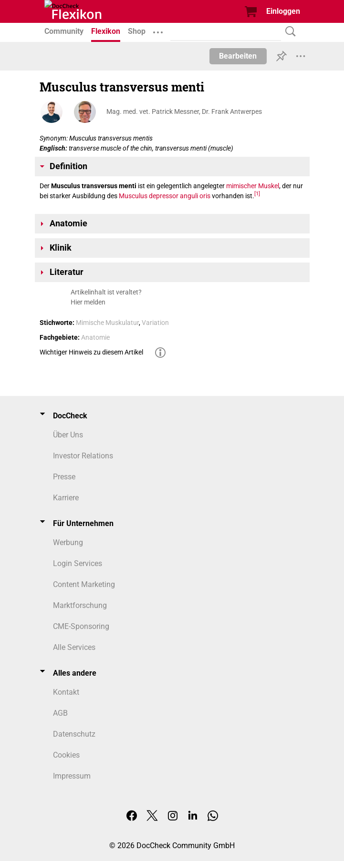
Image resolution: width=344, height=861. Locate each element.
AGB (60, 713)
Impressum (72, 775)
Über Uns (68, 434)
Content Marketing (84, 584)
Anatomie (95, 337)
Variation (155, 322)
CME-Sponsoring (81, 626)
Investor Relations (83, 455)
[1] (257, 194)
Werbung (68, 542)
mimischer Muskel (252, 186)
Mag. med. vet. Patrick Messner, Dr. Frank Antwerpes (184, 111)
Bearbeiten (238, 56)
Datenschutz (74, 734)
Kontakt (66, 692)
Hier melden (88, 302)
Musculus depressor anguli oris (164, 196)
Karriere (66, 497)
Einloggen (283, 11)
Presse (64, 476)
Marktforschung (80, 605)
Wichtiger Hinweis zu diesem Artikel (91, 352)
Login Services (77, 563)
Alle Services (74, 647)
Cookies (66, 755)
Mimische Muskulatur (107, 322)
